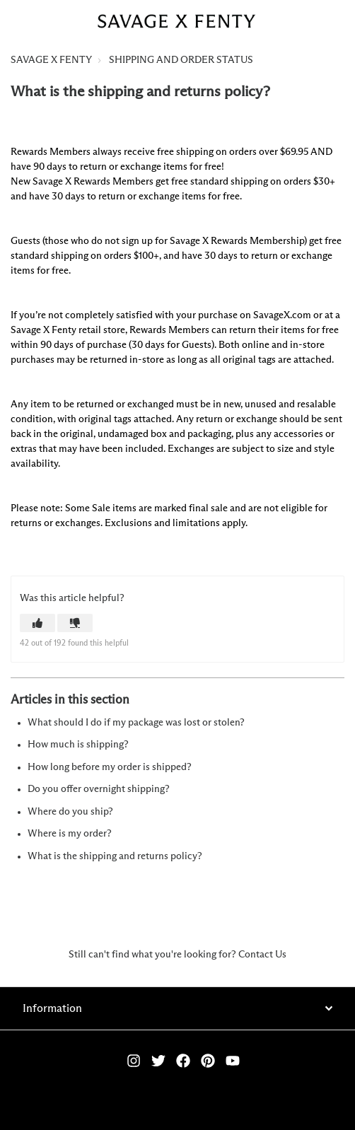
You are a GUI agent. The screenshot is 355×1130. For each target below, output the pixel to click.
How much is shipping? (78, 745)
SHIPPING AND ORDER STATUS (181, 60)
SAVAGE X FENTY (51, 60)
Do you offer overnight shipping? (99, 789)
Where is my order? (70, 834)
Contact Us (262, 955)
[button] (37, 623)
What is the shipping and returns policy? (115, 856)
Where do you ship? (70, 812)
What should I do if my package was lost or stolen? (136, 723)
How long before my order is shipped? (110, 767)
